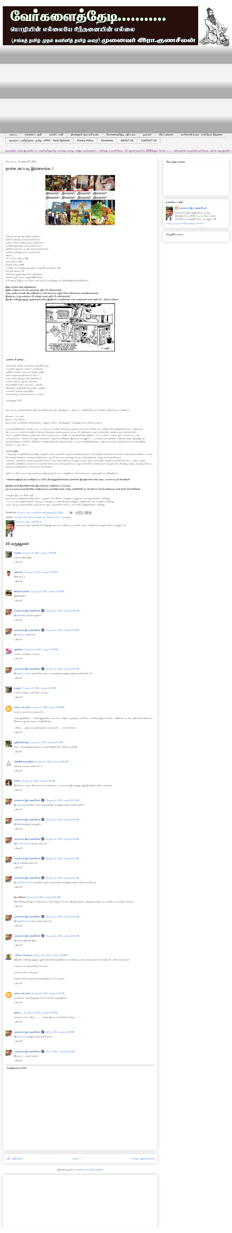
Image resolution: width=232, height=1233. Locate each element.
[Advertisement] (39, 86)
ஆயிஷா (18, 649)
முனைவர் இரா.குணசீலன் (27, 610)
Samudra (20, 615)
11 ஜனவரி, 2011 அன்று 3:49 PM (62, 610)
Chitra (17, 781)
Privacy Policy (85, 140)
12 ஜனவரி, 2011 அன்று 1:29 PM (50, 955)
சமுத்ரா (17, 553)
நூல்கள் (147, 134)
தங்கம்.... (18, 1012)
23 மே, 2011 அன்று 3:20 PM (59, 1032)
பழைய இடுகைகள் (143, 1158)
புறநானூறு (65, 517)
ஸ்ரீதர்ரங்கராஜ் (21, 742)
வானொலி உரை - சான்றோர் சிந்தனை (201, 134)
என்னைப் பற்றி (33, 134)
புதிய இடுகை (14, 1158)
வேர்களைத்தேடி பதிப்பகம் (120, 134)
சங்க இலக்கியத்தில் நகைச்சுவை (30, 517)
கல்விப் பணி (56, 134)
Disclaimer (107, 140)
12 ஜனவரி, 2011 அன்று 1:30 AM (38, 781)
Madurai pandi (21, 591)
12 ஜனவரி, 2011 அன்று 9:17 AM (62, 858)
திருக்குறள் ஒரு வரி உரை (85, 134)
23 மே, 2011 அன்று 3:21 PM (59, 1051)
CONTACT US (149, 140)
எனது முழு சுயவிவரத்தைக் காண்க (185, 223)
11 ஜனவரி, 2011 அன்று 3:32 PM (47, 591)
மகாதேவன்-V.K (24, 882)
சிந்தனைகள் (53, 517)
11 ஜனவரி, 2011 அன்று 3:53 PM (62, 630)
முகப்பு (13, 134)
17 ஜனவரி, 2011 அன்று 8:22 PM (40, 1012)
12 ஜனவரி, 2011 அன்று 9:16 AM (62, 819)
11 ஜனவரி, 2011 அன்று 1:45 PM (39, 553)
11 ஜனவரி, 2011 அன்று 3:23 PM (41, 572)
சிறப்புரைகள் (166, 134)
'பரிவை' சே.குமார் (23, 955)
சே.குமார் (21, 1036)
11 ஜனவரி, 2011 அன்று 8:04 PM (51, 761)
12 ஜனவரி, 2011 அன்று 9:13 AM (62, 800)
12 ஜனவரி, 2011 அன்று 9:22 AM (44, 897)
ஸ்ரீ (17, 863)
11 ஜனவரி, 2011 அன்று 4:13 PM (39, 688)
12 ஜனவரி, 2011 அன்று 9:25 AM (62, 916)
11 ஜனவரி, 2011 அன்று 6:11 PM (46, 742)
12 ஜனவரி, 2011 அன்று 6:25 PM (48, 993)
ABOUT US (127, 140)
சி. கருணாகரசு (23, 843)
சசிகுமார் (18, 572)
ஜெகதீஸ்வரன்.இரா (24, 761)
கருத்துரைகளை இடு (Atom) (89, 1169)
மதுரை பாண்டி (23, 673)
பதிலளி (18, 562)
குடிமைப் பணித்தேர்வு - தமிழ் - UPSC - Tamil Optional (39, 140)
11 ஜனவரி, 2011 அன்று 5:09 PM (48, 707)
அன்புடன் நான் (22, 707)
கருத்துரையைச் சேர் (17, 1068)
